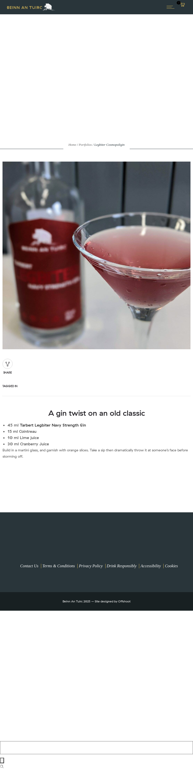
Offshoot (124, 601)
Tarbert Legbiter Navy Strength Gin (53, 425)
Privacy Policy (91, 566)
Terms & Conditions (58, 566)
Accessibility (150, 566)
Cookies (171, 566)
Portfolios (85, 145)
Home (72, 145)
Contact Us (29, 566)
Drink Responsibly (122, 566)
